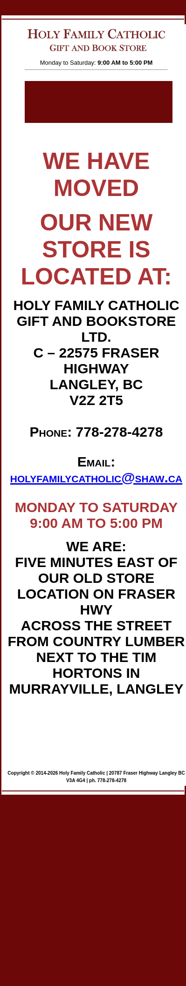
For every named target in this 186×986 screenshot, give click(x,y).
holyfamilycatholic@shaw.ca (96, 477)
